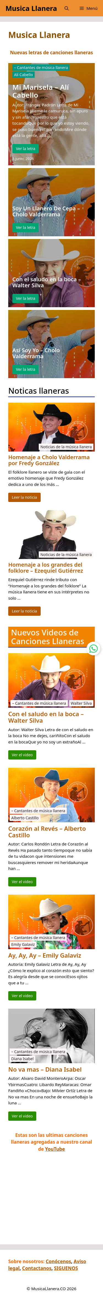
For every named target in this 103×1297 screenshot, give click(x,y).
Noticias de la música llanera (66, 446)
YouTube (55, 1149)
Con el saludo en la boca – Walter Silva (46, 282)
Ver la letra (25, 148)
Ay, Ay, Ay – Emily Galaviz (44, 955)
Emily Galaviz (23, 944)
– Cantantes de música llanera (41, 67)
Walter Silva (81, 703)
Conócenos (58, 1261)
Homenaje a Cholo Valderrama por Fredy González (49, 460)
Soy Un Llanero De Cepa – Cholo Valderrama (46, 211)
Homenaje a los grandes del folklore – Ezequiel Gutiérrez (45, 568)
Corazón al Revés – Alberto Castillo (47, 831)
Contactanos (36, 1268)
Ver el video (22, 754)
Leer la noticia (24, 497)
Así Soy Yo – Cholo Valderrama (36, 353)
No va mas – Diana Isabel (45, 1069)
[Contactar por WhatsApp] (93, 648)
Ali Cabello (23, 74)
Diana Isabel (22, 1058)
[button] (66, 8)
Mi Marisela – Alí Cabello (40, 91)
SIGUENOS (66, 1268)
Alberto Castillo (25, 817)
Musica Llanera (31, 8)
